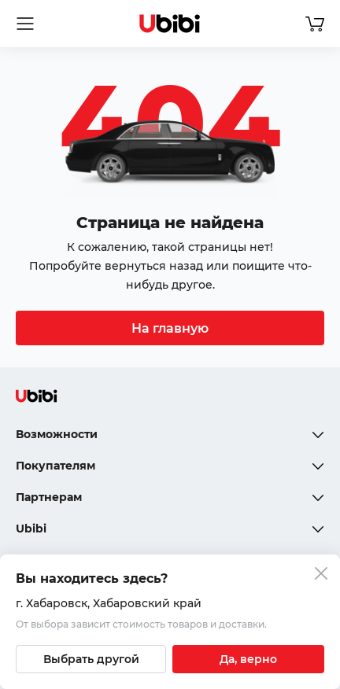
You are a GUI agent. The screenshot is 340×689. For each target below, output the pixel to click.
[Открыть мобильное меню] (25, 23)
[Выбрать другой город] (91, 659)
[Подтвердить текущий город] (248, 659)
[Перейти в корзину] (314, 23)
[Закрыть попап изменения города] (321, 575)
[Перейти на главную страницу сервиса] (170, 23)
